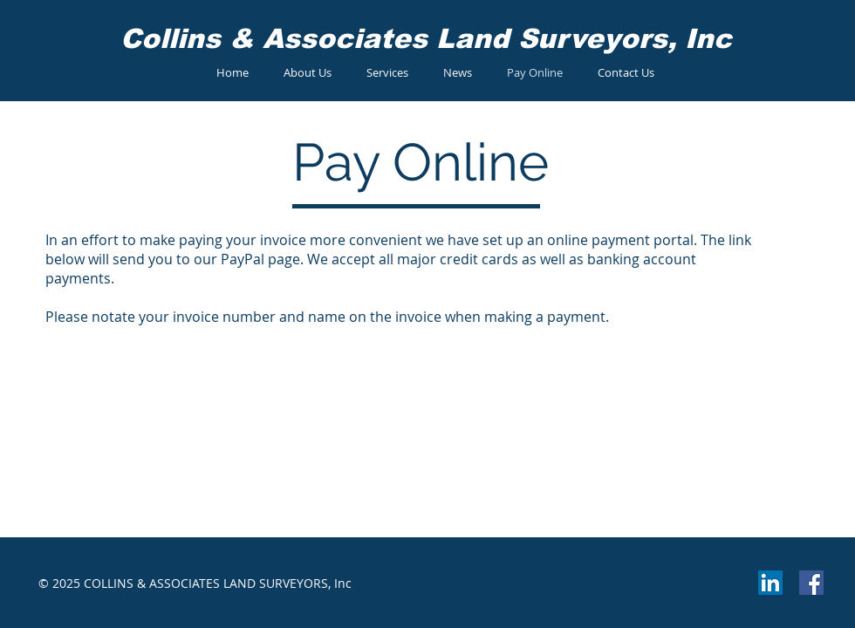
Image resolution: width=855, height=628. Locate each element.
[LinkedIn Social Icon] (770, 582)
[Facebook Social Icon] (811, 582)
